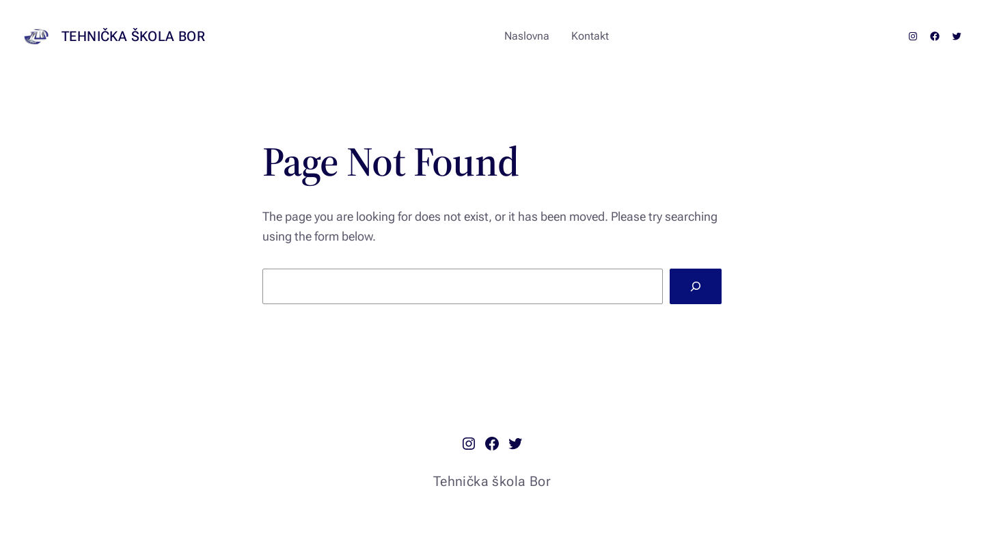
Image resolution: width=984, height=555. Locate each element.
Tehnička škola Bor (133, 36)
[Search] (696, 286)
